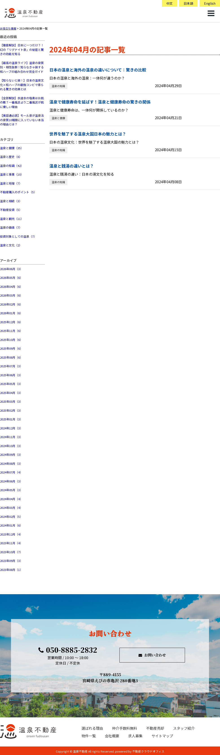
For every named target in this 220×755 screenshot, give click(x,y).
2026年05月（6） (11, 277)
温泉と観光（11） (12, 219)
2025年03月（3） (11, 401)
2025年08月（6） (11, 357)
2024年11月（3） (11, 437)
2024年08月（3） (11, 463)
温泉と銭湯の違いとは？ (71, 166)
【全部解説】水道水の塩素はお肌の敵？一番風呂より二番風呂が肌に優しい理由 (22, 102)
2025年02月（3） (11, 410)
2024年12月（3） (11, 428)
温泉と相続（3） (11, 201)
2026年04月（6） (11, 286)
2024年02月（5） (11, 516)
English (210, 3)
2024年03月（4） (11, 507)
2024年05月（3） (11, 490)
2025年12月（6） (11, 322)
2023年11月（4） (11, 543)
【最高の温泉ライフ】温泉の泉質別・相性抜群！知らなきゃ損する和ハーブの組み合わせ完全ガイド (22, 67)
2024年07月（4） (11, 472)
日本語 (188, 3)
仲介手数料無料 (124, 728)
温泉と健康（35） (12, 148)
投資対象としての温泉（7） (18, 236)
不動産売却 (155, 728)
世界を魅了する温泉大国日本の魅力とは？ (87, 134)
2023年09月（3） (11, 561)
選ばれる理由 (92, 728)
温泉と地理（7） (11, 183)
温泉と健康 (58, 118)
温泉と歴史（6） (11, 157)
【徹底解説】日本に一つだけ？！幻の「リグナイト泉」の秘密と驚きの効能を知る (22, 49)
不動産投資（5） (11, 210)
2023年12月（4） (11, 534)
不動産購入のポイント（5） (18, 192)
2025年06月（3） (11, 375)
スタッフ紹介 (184, 728)
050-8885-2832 (67, 650)
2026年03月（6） (11, 295)
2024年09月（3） (11, 454)
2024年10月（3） (11, 446)
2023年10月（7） (11, 552)
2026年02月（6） (11, 304)
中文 (169, 3)
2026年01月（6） (11, 313)
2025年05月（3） (11, 384)
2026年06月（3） (11, 269)
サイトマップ (162, 735)
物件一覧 (88, 735)
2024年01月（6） (11, 525)
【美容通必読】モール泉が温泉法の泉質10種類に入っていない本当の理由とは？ (22, 119)
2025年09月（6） (11, 348)
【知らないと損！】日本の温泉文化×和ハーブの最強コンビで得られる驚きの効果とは (22, 84)
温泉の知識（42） (12, 165)
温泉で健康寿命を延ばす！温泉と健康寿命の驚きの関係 (99, 102)
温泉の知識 (58, 86)
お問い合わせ (152, 655)
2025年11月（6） (11, 331)
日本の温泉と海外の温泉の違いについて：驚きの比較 (97, 70)
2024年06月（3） (11, 481)
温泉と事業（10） (12, 174)
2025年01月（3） (11, 419)
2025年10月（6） (11, 340)
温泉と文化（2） (11, 245)
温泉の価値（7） (11, 227)
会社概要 (112, 735)
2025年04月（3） (11, 393)
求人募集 (135, 735)
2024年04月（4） (11, 499)
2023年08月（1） (11, 570)
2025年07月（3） (11, 366)
